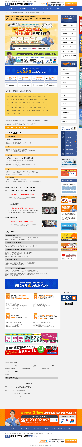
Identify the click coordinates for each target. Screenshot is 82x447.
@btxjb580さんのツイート (66, 292)
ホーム (12, 428)
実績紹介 (59, 8)
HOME (11, 8)
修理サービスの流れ (47, 8)
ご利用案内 (71, 8)
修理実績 (53, 428)
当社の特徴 (35, 8)
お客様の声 (60, 428)
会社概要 (47, 428)
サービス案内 (23, 8)
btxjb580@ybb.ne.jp (20, 396)
